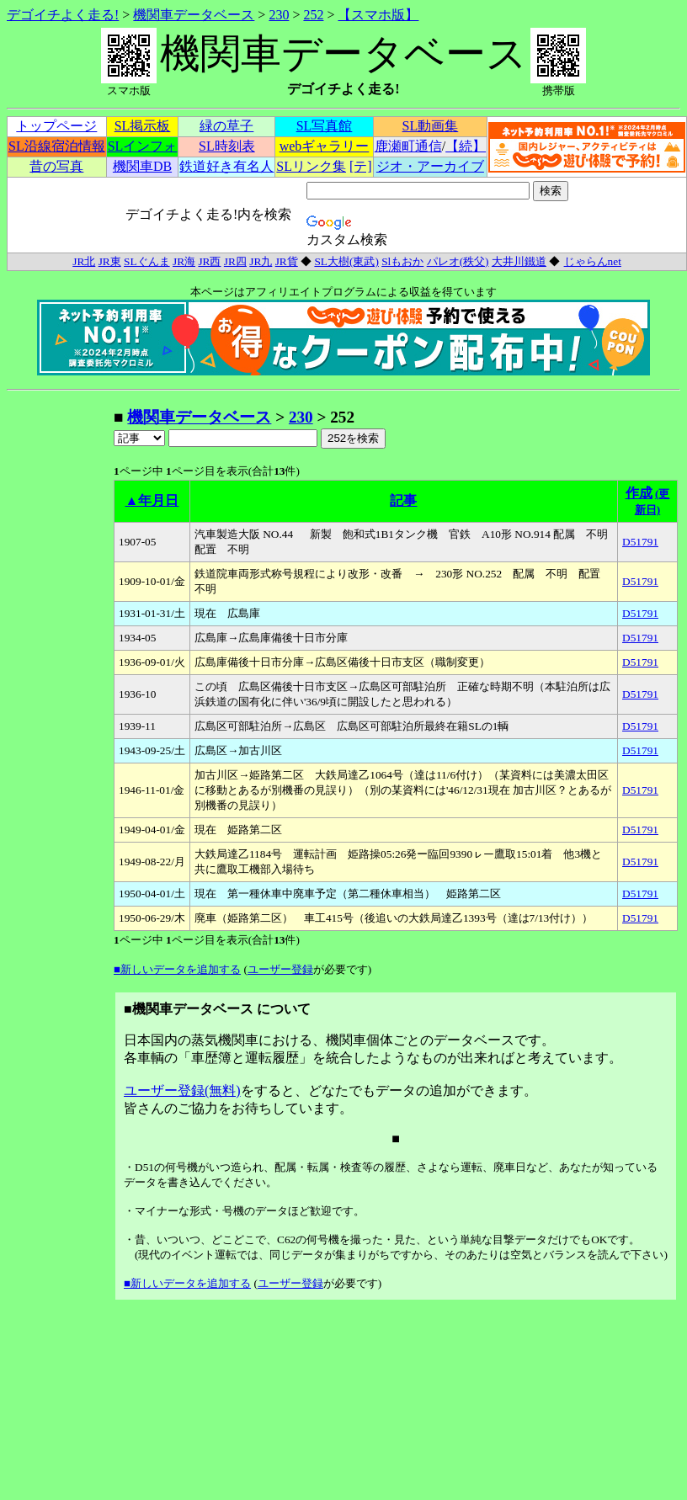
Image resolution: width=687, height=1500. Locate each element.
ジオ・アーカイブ (430, 166)
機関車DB (142, 166)
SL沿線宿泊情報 (56, 146)
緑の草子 (226, 126)
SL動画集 (430, 126)
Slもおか (402, 261)
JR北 (83, 261)
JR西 (209, 261)
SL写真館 (324, 126)
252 (313, 15)
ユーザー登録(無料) (182, 1090)
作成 (639, 493)
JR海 (184, 261)
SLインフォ (143, 146)
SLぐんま (147, 261)
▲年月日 (152, 500)
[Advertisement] (59, 659)
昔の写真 (56, 166)
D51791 (640, 541)
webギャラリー (325, 146)
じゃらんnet (592, 261)
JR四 (235, 261)
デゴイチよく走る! (63, 15)
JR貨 (286, 261)
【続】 (465, 146)
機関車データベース (193, 15)
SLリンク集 (311, 166)
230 (279, 15)
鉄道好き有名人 (226, 166)
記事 (403, 500)
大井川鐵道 (519, 261)
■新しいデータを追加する (177, 969)
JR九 (260, 261)
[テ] (360, 166)
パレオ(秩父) (458, 261)
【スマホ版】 (378, 15)
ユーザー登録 (280, 969)
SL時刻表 (227, 146)
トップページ (56, 126)
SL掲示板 (142, 126)
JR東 (110, 261)
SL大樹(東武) (346, 261)
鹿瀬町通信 (408, 146)
